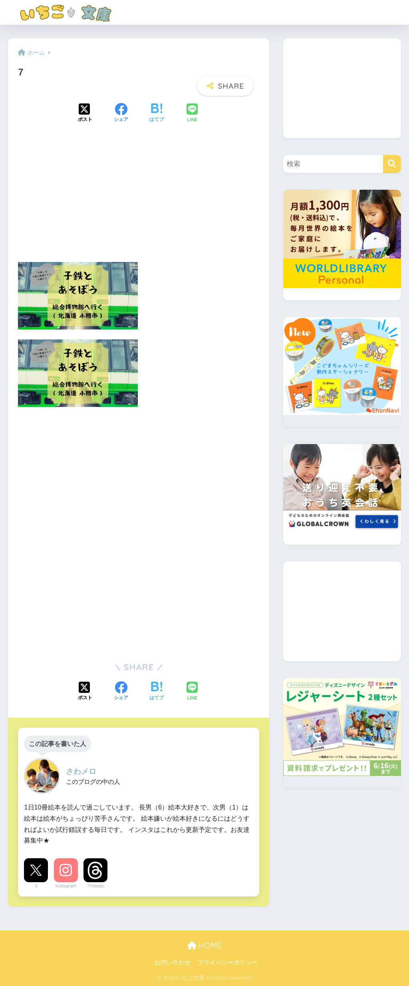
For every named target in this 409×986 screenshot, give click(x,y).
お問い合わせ (173, 962)
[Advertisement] (138, 199)
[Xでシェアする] (85, 113)
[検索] (392, 164)
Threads (95, 886)
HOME (204, 945)
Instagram (66, 886)
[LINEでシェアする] (192, 114)
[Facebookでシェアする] (121, 113)
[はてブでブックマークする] (156, 113)
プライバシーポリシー (228, 962)
